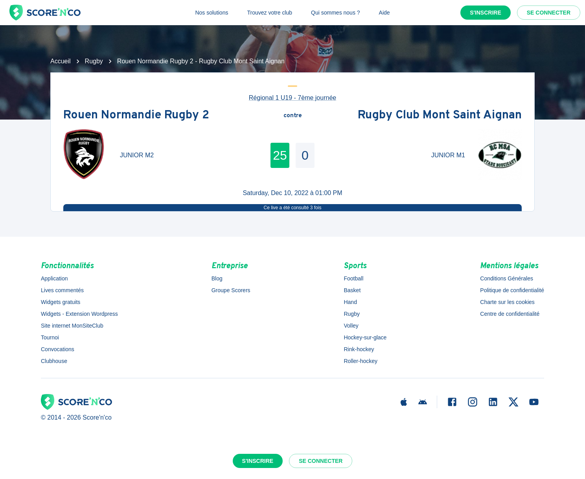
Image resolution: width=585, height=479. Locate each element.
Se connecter (548, 12)
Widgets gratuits (60, 302)
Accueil (60, 61)
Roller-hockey (360, 361)
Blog (217, 278)
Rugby (94, 61)
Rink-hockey (359, 349)
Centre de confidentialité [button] (509, 314)
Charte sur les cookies (507, 302)
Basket (352, 290)
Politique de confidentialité (512, 290)
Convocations (57, 349)
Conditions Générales (506, 278)
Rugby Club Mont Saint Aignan (440, 116)
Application (54, 278)
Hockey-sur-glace (365, 337)
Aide (384, 12)
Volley (351, 325)
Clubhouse (54, 361)
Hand (350, 302)
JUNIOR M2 (137, 155)
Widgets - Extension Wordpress (79, 314)
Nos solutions (211, 12)
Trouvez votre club (269, 12)
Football (353, 278)
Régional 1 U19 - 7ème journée (292, 97)
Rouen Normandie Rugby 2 (136, 116)
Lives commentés (62, 290)
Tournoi (50, 337)
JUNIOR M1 (448, 155)
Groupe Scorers (231, 290)
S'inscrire (485, 12)
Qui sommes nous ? (335, 12)
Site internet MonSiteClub (72, 325)
